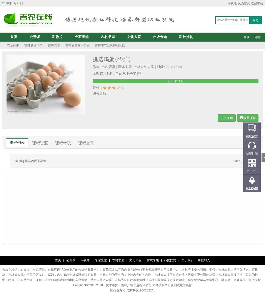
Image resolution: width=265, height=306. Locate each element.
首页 (13, 37)
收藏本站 (257, 3)
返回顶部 (252, 188)
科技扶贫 (186, 37)
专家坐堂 (82, 37)
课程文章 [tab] (86, 143)
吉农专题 (160, 37)
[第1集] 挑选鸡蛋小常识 (30, 161)
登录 (246, 37)
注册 (258, 37)
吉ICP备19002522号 (141, 290)
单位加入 (204, 260)
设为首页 (244, 3)
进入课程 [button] (227, 118)
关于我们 (187, 260)
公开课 (35, 37)
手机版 (232, 3)
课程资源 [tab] (40, 143)
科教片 (57, 37)
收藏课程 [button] (248, 118)
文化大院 (134, 37)
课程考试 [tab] (63, 143)
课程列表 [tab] (17, 142)
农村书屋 (108, 37)
